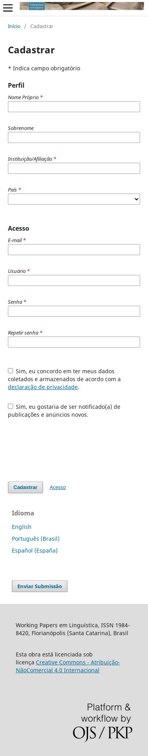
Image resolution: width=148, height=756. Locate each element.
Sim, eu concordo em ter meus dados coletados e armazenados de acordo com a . (64, 379)
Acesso (58, 487)
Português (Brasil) (36, 538)
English (22, 526)
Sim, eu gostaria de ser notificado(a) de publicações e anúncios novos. (64, 410)
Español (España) (35, 550)
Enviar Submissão (39, 586)
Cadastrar (25, 487)
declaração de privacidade (43, 387)
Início (14, 26)
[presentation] (68, 446)
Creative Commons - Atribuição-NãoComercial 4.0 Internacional (68, 666)
